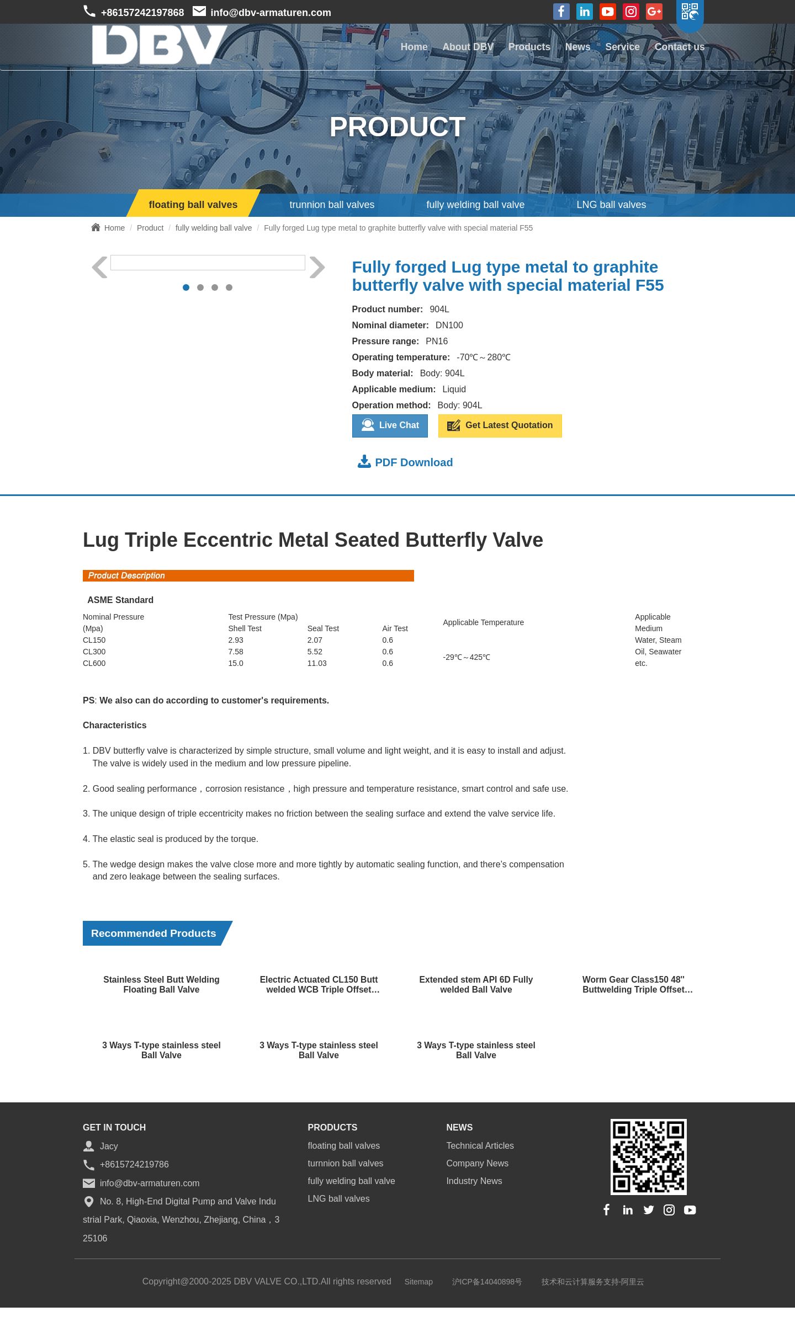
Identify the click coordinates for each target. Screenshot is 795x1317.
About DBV (456, 50)
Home (399, 50)
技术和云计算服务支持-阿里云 (593, 1280)
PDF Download (405, 460)
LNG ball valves (611, 204)
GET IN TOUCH (114, 1126)
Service (618, 50)
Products (520, 50)
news (459, 1126)
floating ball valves (193, 204)
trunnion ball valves (331, 204)
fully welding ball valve (475, 204)
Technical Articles (480, 1144)
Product (150, 227)
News (571, 50)
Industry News (474, 1179)
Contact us (678, 50)
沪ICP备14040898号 (487, 1280)
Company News (477, 1161)
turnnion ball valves (346, 1161)
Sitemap (419, 1280)
